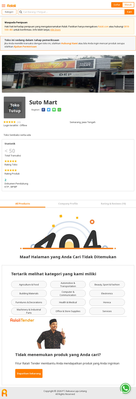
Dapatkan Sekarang (29, 373)
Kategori (9, 11)
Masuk (128, 4)
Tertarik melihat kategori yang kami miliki (53, 273)
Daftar (117, 4)
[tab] (22, 203)
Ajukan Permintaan (25, 46)
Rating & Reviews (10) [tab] (113, 203)
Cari (129, 11)
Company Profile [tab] (68, 203)
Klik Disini (55, 29)
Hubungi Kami (69, 43)
